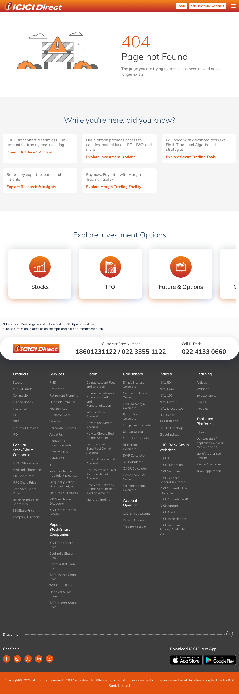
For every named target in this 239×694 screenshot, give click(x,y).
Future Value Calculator (132, 416)
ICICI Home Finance (173, 518)
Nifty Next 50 (169, 402)
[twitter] (28, 659)
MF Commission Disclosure (60, 501)
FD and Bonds (23, 402)
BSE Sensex (168, 415)
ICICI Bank (167, 458)
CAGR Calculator (135, 468)
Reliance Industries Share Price (26, 502)
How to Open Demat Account (100, 461)
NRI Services (58, 408)
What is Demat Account (97, 414)
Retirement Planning (63, 395)
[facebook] (6, 659)
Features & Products (63, 493)
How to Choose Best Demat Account (100, 435)
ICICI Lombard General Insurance (172, 480)
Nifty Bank (167, 389)
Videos (201, 402)
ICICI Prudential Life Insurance (173, 490)
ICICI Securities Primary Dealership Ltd (173, 529)
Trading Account (134, 526)
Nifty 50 (165, 382)
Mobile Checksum (209, 464)
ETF (15, 415)
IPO (15, 434)
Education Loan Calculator (134, 488)
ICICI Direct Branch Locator (62, 512)
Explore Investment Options (110, 156)
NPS (16, 421)
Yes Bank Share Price (27, 469)
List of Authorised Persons (209, 456)
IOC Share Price (24, 476)
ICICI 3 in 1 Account (136, 513)
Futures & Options (25, 428)
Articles (202, 382)
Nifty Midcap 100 (172, 408)
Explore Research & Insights (31, 186)
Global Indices (169, 434)
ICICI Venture (169, 505)
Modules (202, 408)
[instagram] (17, 659)
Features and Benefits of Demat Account (98, 448)
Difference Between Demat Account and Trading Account (100, 489)
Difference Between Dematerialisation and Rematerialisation (100, 399)
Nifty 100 (166, 395)
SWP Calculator (134, 455)
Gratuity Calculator (136, 438)
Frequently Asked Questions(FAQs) (61, 484)
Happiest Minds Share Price (60, 594)
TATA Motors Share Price (63, 605)
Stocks (17, 382)
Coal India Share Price (61, 555)
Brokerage (56, 389)
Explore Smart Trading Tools (191, 156)
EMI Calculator (133, 431)
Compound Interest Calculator (136, 395)
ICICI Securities (170, 471)
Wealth (54, 421)
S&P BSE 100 (169, 421)
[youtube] (49, 659)
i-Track (201, 432)
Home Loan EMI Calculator (134, 477)
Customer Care (59, 415)
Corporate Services (62, 428)
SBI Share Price (23, 510)
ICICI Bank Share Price (61, 545)
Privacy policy (58, 451)
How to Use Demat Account (99, 425)
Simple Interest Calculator (133, 384)
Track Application (209, 471)
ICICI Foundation (171, 465)
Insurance (20, 408)
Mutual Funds (22, 389)
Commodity (21, 395)
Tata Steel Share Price (24, 491)
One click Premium (62, 402)
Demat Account (134, 520)
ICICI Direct (167, 512)
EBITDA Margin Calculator (134, 406)
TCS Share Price (60, 585)
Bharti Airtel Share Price (62, 566)
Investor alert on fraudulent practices (63, 473)
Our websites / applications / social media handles (210, 443)
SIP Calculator (133, 462)
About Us (56, 434)
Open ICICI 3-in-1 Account (30, 152)
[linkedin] (38, 659)
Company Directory (26, 517)
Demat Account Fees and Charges (100, 384)
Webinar (203, 389)
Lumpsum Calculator (137, 425)
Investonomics (206, 395)
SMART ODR (58, 458)
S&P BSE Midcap (171, 428)
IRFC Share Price (24, 482)
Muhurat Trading (98, 499)
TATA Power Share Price (62, 577)
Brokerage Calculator (130, 447)
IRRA (53, 465)
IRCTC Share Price (25, 463)
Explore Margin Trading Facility (113, 186)
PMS (52, 382)
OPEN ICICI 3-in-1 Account (207, 6)
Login (181, 6)
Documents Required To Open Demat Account (101, 474)
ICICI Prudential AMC (174, 499)
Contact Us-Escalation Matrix (61, 443)
